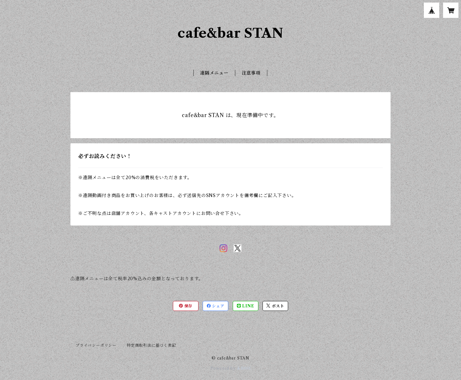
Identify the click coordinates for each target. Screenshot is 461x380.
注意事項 (251, 73)
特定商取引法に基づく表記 (151, 345)
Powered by (230, 368)
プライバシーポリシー (96, 345)
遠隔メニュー (214, 73)
